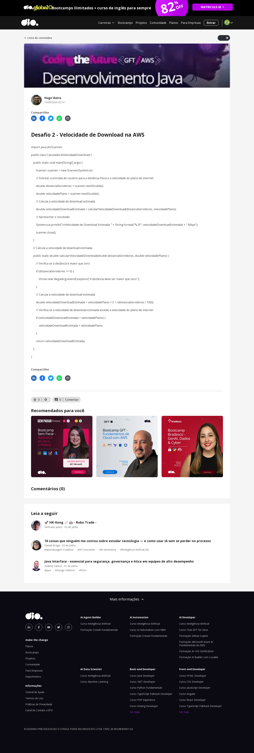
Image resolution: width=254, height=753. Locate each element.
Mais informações (127, 599)
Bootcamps (125, 23)
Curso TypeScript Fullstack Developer (151, 694)
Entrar (211, 23)
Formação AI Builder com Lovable (198, 657)
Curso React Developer (192, 700)
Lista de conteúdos (38, 38)
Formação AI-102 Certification (196, 651)
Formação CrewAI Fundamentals (99, 629)
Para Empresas (191, 23)
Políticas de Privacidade (38, 704)
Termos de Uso (34, 698)
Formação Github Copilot (193, 635)
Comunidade (158, 23)
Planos (173, 23)
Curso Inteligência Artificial (95, 623)
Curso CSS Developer (191, 681)
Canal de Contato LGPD (39, 710)
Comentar (71, 400)
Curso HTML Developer (192, 675)
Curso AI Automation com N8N (148, 629)
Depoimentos (33, 676)
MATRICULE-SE (212, 7)
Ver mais (135, 712)
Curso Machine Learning (94, 681)
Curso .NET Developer (142, 681)
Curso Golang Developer (144, 706)
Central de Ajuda (34, 692)
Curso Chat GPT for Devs (193, 629)
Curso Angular (187, 694)
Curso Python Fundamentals (146, 687)
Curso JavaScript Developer (194, 687)
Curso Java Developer (142, 675)
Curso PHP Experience (142, 700)
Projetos (141, 23)
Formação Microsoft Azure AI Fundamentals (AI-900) (196, 643)
